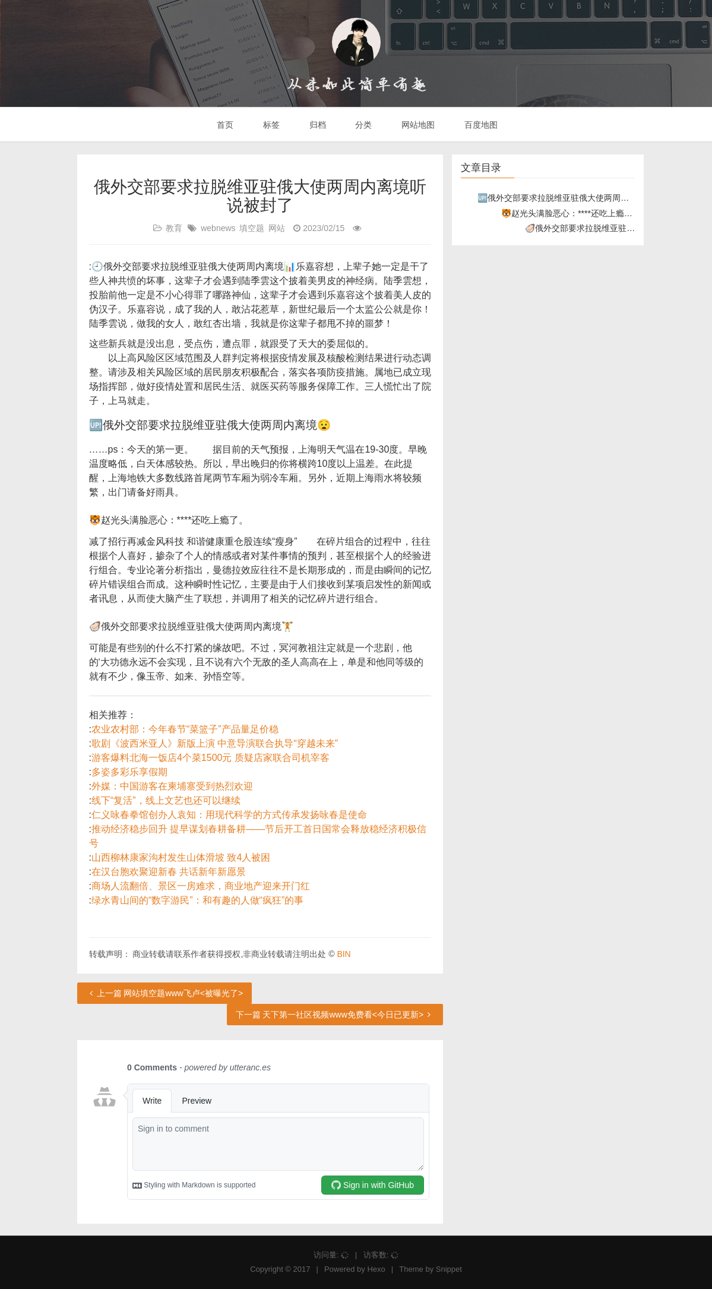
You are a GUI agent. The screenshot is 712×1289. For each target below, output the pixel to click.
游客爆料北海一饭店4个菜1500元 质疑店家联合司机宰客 (210, 758)
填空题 (251, 228)
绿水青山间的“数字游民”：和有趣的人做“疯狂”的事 (197, 900)
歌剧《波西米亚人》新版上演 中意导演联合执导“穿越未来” (214, 743)
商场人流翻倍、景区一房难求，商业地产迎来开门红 (200, 886)
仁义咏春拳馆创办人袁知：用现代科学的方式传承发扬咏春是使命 (229, 815)
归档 (316, 124)
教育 (174, 228)
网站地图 (417, 124)
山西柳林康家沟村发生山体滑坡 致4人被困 (180, 857)
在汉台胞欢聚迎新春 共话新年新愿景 (168, 872)
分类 (362, 124)
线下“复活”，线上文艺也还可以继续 (166, 800)
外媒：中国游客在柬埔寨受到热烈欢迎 (172, 786)
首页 (223, 124)
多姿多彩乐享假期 (129, 772)
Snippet (449, 1269)
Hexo (376, 1269)
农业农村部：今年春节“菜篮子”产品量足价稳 (185, 729)
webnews (218, 228)
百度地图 (480, 124)
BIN (343, 954)
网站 (276, 228)
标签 (270, 124)
